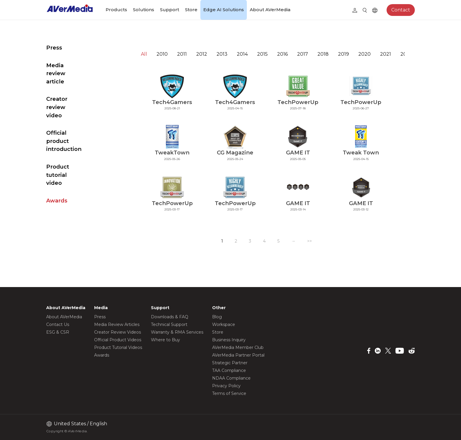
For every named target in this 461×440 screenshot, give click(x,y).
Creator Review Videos (117, 332)
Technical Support (169, 324)
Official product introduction (68, 104)
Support (169, 9)
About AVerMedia (270, 9)
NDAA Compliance (231, 378)
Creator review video (75, 82)
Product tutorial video (77, 126)
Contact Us (57, 324)
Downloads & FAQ (169, 316)
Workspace (223, 324)
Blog (217, 316)
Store (191, 9)
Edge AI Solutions (223, 9)
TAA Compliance (229, 370)
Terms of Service (229, 393)
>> (317, 241)
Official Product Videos (117, 339)
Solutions (143, 9)
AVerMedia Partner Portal (238, 355)
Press (54, 47)
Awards (56, 143)
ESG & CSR (57, 332)
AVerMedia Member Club (238, 347)
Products (116, 9)
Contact (400, 10)
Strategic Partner (229, 362)
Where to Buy (165, 339)
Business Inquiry (229, 339)
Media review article (75, 65)
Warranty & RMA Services (177, 332)
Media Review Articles (116, 324)
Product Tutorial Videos (118, 347)
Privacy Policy (226, 385)
